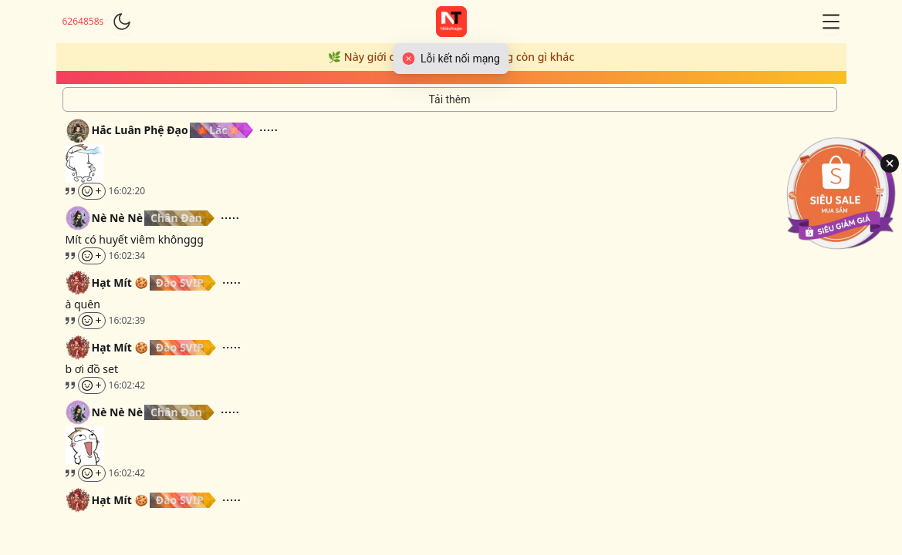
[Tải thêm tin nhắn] (449, 99)
